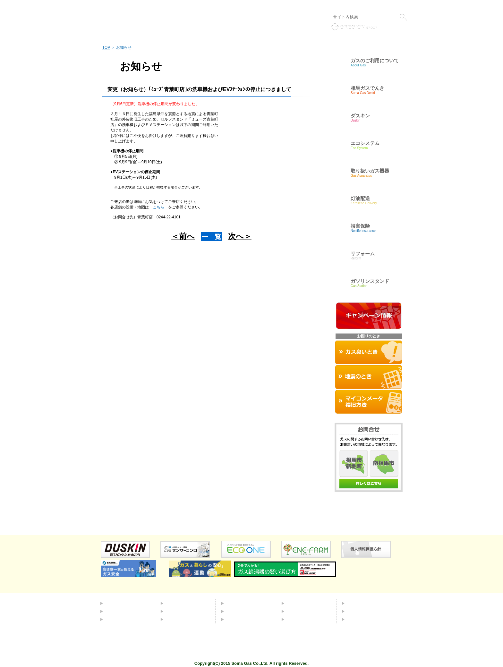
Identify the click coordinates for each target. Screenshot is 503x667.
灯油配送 (175, 611)
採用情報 (356, 611)
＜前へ (183, 236)
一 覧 (211, 236)
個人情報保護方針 (338, 6)
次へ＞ (240, 236)
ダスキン (235, 603)
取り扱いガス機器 (244, 611)
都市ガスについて (123, 603)
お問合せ (296, 611)
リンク (312, 6)
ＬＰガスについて (123, 619)
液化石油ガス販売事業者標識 (384, 6)
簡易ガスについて (123, 611)
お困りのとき (239, 619)
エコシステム (179, 603)
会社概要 (356, 603)
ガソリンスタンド (184, 619)
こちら (158, 207)
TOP (106, 47)
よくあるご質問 (302, 603)
